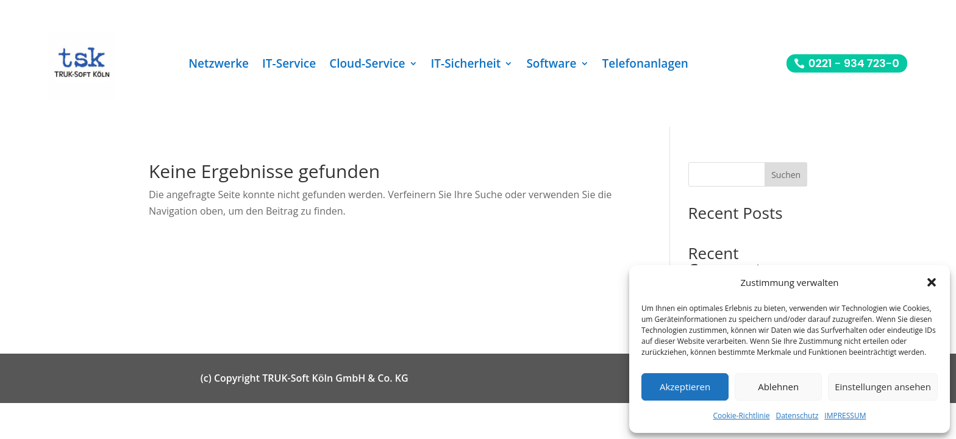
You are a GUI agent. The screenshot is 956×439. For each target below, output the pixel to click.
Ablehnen (778, 386)
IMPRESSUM (845, 415)
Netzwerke (218, 65)
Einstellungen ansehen (883, 386)
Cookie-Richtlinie (741, 415)
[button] (932, 282)
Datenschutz (797, 415)
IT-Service (289, 65)
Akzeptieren (685, 386)
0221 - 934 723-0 (853, 63)
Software (551, 65)
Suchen (786, 174)
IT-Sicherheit (466, 65)
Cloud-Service (367, 65)
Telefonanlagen (645, 65)
